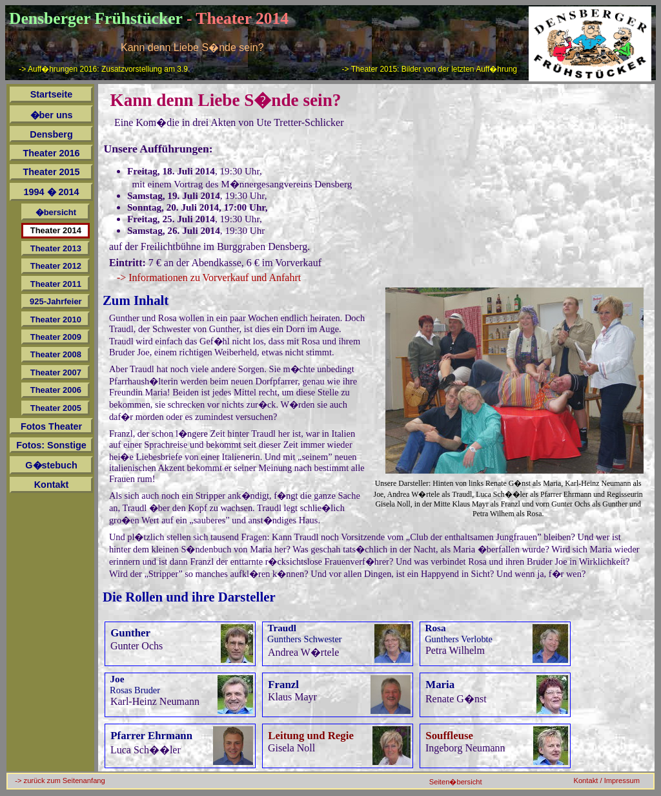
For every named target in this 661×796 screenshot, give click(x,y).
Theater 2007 (55, 372)
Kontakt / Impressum (606, 780)
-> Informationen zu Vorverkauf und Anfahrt (209, 277)
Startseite (51, 94)
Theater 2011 (55, 284)
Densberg (51, 134)
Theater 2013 (55, 248)
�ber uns (51, 115)
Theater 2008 (55, 354)
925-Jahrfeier (56, 301)
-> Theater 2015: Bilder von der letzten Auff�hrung (429, 69)
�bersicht (56, 212)
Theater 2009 (55, 337)
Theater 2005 (55, 408)
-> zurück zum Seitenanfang (60, 780)
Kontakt (51, 484)
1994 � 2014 (51, 192)
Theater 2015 (51, 172)
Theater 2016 (51, 153)
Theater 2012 (55, 266)
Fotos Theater (51, 426)
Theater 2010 (55, 319)
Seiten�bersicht (455, 782)
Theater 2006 (55, 390)
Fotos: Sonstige (51, 445)
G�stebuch (51, 465)
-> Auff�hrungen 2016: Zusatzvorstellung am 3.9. (104, 69)
